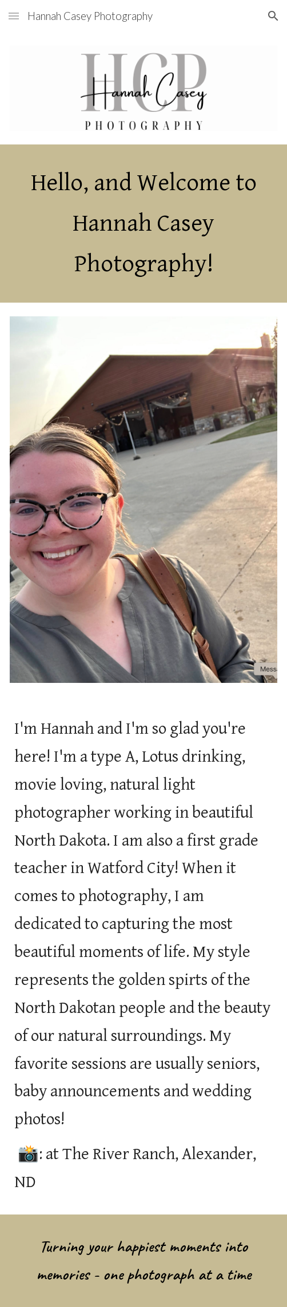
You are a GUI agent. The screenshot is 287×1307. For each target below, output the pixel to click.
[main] (143, 223)
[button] (13, 15)
